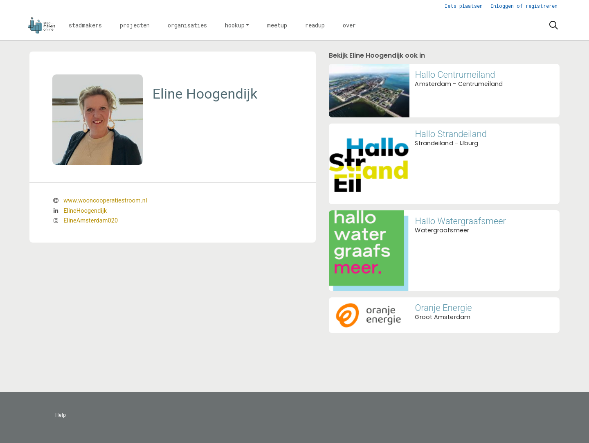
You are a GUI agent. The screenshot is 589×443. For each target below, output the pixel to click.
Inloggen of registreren (524, 5)
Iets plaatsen (464, 5)
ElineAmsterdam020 (90, 220)
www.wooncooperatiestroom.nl (105, 200)
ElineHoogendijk (85, 210)
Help (60, 415)
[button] (85, 25)
